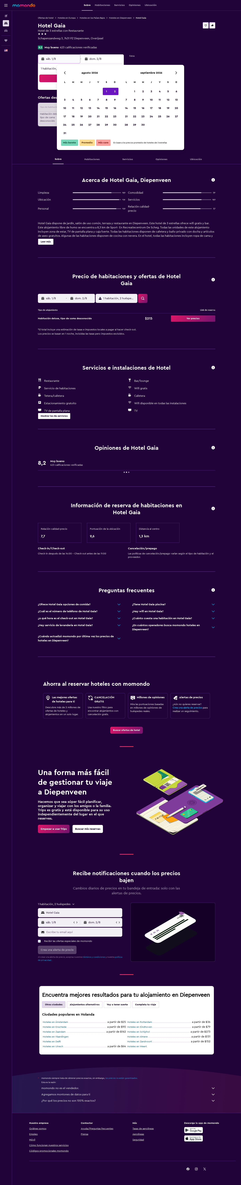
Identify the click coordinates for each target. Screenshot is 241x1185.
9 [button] (115, 99)
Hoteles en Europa (66, 18)
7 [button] (98, 99)
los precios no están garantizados (121, 1078)
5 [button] (81, 99)
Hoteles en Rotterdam (139, 1022)
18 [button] (73, 116)
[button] (6, 5)
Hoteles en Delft (52, 1041)
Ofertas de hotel (46, 18)
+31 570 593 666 (48, 42)
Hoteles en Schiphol (138, 1032)
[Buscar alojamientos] (5, 23)
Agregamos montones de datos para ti (128, 1094)
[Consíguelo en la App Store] (193, 1138)
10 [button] (64, 108)
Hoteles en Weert (137, 1046)
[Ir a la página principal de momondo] (24, 5)
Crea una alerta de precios (187, 708)
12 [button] (81, 108)
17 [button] (64, 116)
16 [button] (115, 108)
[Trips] (5, 40)
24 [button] (64, 124)
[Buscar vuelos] (5, 16)
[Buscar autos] (5, 30)
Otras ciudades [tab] (53, 1004)
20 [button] (89, 116)
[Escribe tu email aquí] (83, 932)
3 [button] (65, 99)
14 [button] (98, 108)
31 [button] (64, 133)
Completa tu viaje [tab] (145, 1004)
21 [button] (98, 116)
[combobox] (83, 912)
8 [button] (106, 99)
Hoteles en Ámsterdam (55, 1022)
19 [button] (81, 116)
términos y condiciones (94, 957)
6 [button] (90, 99)
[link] (126, 730)
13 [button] (90, 108)
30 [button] (115, 124)
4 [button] (73, 99)
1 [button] (106, 91)
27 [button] (89, 124)
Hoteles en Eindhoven (139, 1027)
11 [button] (73, 108)
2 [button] (115, 91)
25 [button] (73, 124)
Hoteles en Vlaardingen (56, 1037)
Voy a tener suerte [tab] (117, 1004)
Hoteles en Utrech (53, 1046)
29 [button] (106, 124)
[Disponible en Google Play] (193, 1130)
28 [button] (98, 124)
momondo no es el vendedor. (128, 1088)
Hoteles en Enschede (54, 1027)
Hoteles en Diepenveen (120, 18)
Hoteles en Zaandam (54, 1032)
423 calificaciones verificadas (78, 47)
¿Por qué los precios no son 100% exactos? (128, 1101)
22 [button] (106, 116)
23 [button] (114, 116)
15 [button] (106, 108)
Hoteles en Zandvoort (139, 1041)
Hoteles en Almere (137, 1037)
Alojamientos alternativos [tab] (84, 1004)
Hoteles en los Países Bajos (92, 18)
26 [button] (81, 124)
